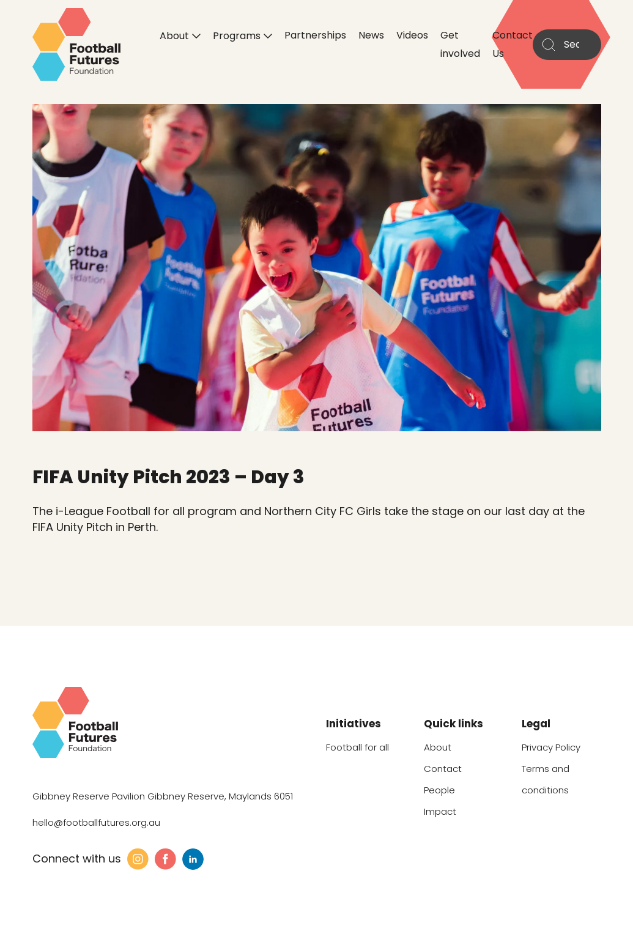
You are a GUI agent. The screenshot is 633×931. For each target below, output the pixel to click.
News (371, 35)
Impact (440, 811)
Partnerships (315, 35)
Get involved (460, 44)
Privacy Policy (551, 747)
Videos (412, 35)
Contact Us (512, 44)
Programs (237, 35)
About (174, 35)
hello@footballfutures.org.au (96, 822)
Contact (443, 768)
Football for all (357, 747)
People (439, 790)
